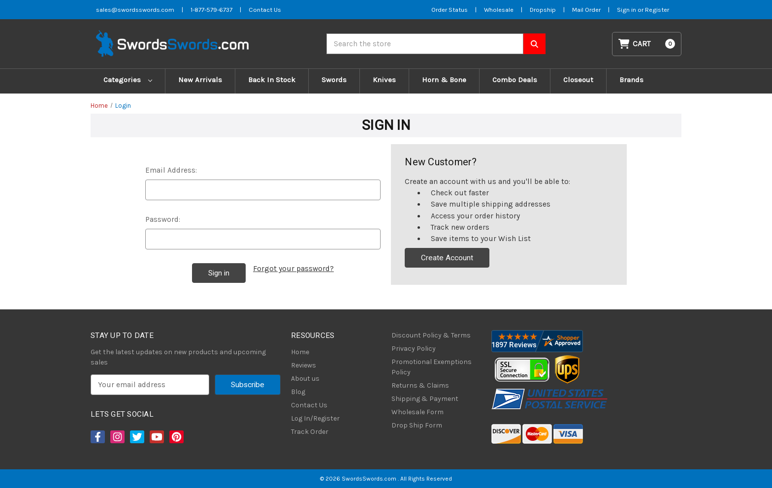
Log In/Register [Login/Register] (315, 418)
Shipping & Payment (424, 399)
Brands (631, 79)
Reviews (303, 365)
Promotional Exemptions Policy (431, 367)
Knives (384, 79)
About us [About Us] (305, 378)
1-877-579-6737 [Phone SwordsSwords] (211, 9)
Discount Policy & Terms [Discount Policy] (431, 335)
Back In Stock (271, 79)
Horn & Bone (444, 79)
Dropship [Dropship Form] (543, 9)
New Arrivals (200, 79)
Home (300, 352)
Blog (298, 392)
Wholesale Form (417, 412)
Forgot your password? (293, 268)
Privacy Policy (413, 348)
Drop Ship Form (416, 425)
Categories (127, 79)
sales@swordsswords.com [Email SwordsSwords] (135, 9)
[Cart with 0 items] (647, 44)
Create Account (447, 257)
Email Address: (171, 170)
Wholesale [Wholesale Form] (499, 9)
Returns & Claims (420, 385)
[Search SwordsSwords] (534, 43)
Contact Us (309, 405)
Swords (334, 79)
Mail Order (586, 9)
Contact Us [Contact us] (265, 9)
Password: (162, 219)
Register (657, 9)
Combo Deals (514, 79)
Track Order (309, 431)
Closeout (578, 79)
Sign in (627, 9)
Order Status (449, 9)
